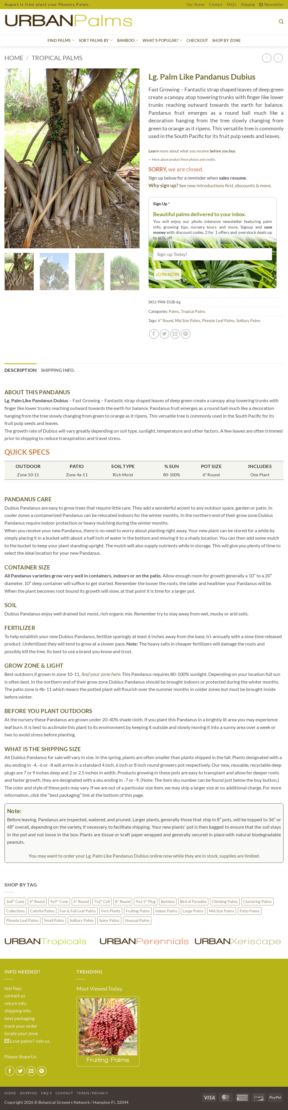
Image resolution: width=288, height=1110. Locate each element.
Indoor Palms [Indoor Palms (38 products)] (166, 911)
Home (13, 57)
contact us (14, 995)
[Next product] (266, 58)
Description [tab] (20, 370)
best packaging (19, 1018)
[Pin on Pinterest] (186, 334)
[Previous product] (278, 58)
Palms (174, 311)
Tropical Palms (57, 57)
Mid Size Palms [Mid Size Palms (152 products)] (221, 911)
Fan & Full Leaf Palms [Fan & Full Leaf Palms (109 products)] (78, 911)
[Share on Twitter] (164, 334)
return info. (15, 1003)
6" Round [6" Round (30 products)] (81, 901)
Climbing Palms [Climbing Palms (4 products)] (225, 901)
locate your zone (21, 1033)
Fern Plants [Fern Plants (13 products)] (110, 911)
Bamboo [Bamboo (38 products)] (168, 901)
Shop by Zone (226, 40)
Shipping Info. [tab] (58, 370)
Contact (215, 4)
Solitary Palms (248, 320)
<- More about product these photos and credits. (182, 159)
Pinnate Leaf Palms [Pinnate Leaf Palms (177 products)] (22, 920)
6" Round (165, 320)
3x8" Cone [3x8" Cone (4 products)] (15, 901)
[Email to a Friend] (175, 334)
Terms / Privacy (92, 1093)
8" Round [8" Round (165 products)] (122, 901)
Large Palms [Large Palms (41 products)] (193, 911)
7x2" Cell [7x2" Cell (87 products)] (102, 901)
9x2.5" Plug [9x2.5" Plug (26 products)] (146, 901)
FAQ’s (232, 4)
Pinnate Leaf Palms (218, 320)
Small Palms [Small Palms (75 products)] (54, 920)
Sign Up (161, 203)
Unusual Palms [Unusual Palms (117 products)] (137, 920)
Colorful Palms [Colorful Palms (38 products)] (42, 911)
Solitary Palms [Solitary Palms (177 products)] (82, 920)
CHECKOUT (197, 40)
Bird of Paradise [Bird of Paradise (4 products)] (193, 901)
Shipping (248, 4)
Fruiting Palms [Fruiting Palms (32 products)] (138, 911)
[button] (271, 4)
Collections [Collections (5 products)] (15, 911)
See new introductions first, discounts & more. (225, 185)
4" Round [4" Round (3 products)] (37, 901)
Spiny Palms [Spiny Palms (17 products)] (109, 920)
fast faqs (13, 988)
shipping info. (18, 1010)
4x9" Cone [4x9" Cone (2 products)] (59, 901)
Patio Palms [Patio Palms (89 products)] (250, 911)
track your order (20, 1026)
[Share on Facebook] (154, 334)
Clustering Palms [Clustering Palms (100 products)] (257, 901)
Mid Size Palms (187, 320)
